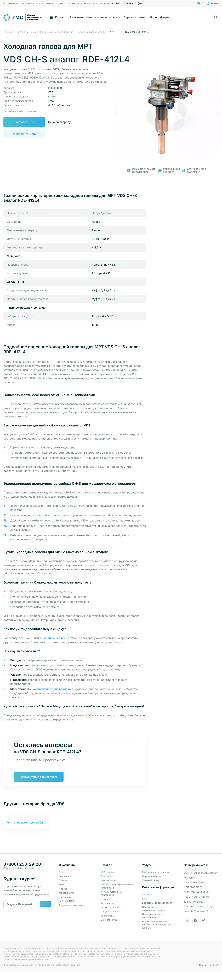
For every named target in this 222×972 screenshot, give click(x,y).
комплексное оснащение (50, 689)
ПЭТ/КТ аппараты (111, 911)
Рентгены (106, 876)
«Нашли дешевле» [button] (53, 638)
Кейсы (62, 884)
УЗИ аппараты (109, 872)
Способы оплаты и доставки (20, 111)
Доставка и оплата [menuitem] (32, 3)
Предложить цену (24, 134)
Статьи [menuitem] (61, 3)
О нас (62, 872)
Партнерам (65, 897)
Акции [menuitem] (71, 3)
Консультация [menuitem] (101, 3)
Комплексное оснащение (103, 17)
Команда (64, 876)
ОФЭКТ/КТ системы (112, 907)
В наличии (76, 17)
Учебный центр (151, 880)
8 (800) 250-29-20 (124, 3)
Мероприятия (66, 892)
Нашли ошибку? (209, 965)
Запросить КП (24, 122)
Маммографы (108, 880)
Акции (145, 894)
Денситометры (109, 919)
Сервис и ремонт (135, 17)
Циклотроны (107, 915)
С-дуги (105, 899)
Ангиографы (107, 903)
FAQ (144, 898)
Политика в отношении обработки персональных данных (156, 924)
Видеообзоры (159, 17)
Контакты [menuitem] (84, 3)
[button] (115, 113)
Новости (63, 888)
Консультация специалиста (39, 777)
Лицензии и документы (72, 905)
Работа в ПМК (67, 901)
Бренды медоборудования (157, 902)
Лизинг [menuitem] (50, 3)
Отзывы (63, 880)
